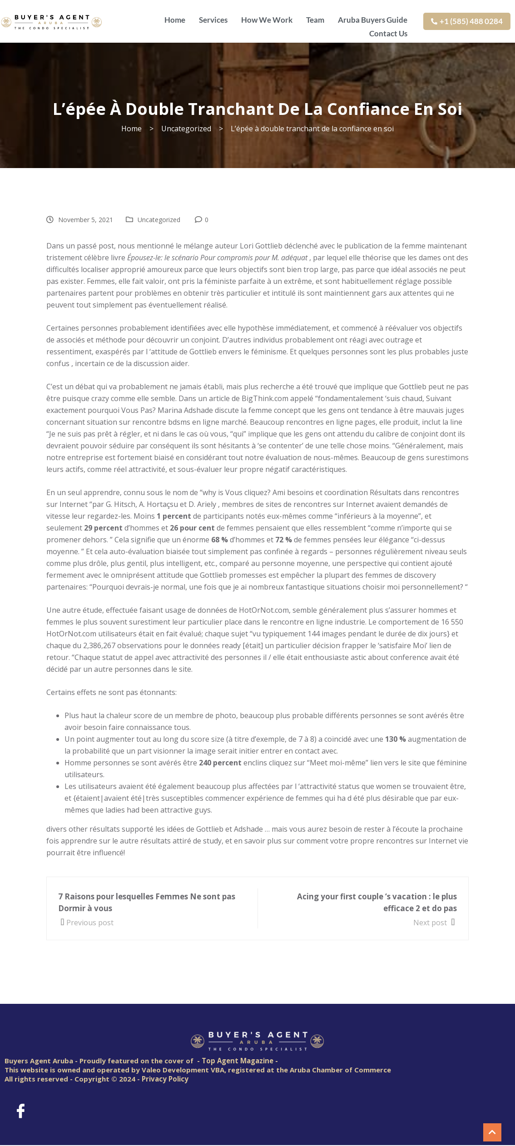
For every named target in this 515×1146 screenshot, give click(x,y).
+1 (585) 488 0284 (467, 21)
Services (213, 19)
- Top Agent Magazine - (237, 1060)
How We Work (266, 19)
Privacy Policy (165, 1078)
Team (315, 19)
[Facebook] (21, 1111)
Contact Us (388, 31)
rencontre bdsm (159, 422)
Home (174, 19)
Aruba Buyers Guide (372, 19)
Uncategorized (159, 219)
